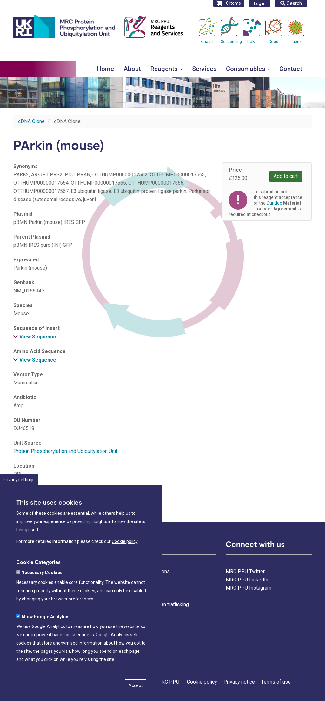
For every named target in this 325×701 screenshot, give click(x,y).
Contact (290, 69)
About (132, 69)
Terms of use (276, 682)
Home (105, 69)
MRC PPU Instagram (248, 588)
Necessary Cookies (42, 588)
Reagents (166, 69)
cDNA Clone (31, 121)
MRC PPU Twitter (245, 571)
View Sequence (37, 337)
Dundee (274, 203)
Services (204, 69)
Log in (260, 3)
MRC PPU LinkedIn (247, 580)
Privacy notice (239, 682)
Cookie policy (124, 557)
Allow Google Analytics (45, 632)
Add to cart (286, 176)
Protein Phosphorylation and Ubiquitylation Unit (65, 451)
